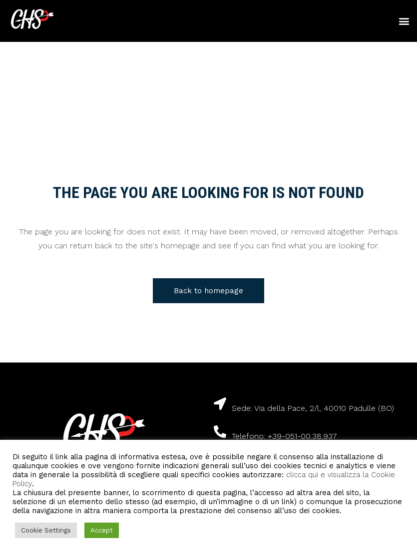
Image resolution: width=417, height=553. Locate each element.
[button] (404, 21)
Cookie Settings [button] (46, 530)
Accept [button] (101, 530)
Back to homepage (208, 290)
